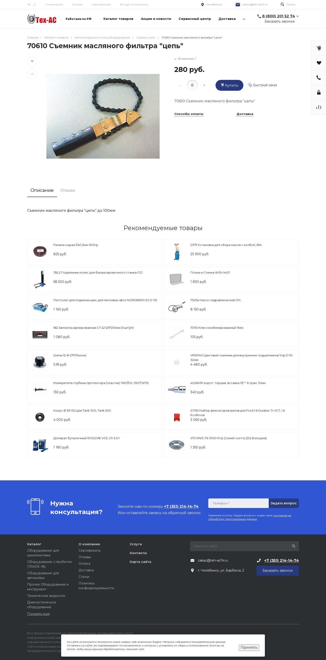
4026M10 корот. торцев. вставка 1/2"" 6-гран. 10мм (228, 383)
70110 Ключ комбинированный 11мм (216, 327)
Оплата (77, 4)
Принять (249, 647)
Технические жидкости (46, 596)
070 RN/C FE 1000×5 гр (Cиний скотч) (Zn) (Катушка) (228, 438)
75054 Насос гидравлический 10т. (215, 300)
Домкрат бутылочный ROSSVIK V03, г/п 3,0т (86, 438)
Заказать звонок (279, 21)
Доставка (245, 114)
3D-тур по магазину (134, 4)
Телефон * (221, 503)
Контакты (138, 553)
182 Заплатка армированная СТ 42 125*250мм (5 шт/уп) (93, 327)
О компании (54, 4)
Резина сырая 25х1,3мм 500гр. (76, 245)
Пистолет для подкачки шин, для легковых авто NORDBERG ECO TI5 (105, 300)
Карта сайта (140, 562)
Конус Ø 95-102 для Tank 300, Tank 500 (82, 410)
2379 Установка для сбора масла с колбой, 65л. (226, 245)
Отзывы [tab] (67, 190)
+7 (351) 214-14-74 (281, 560)
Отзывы (85, 557)
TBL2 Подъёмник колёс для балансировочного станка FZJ (97, 272)
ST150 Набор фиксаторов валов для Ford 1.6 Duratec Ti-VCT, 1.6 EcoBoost (237, 413)
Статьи (84, 577)
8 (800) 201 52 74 (278, 16)
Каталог (34, 544)
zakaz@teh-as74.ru (255, 4)
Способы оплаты (188, 114)
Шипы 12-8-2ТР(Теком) (69, 355)
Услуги (136, 544)
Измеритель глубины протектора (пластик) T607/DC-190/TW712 (101, 383)
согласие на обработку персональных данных (249, 517)
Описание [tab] (42, 190)
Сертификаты (101, 4)
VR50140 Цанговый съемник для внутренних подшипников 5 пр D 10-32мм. (241, 357)
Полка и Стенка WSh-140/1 (210, 272)
